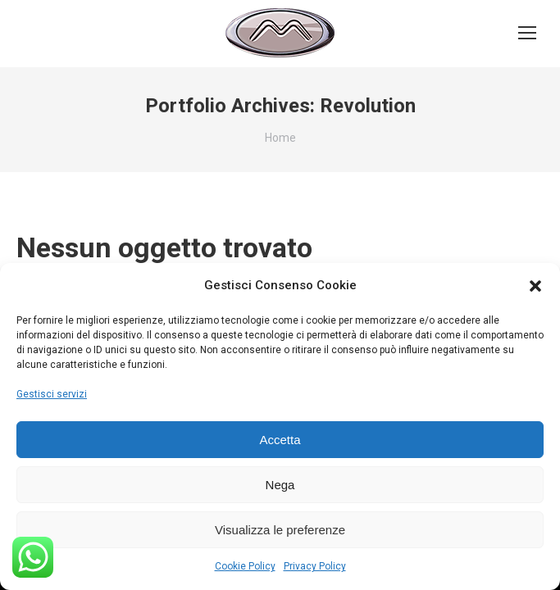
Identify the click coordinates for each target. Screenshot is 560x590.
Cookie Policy (245, 566)
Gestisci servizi (51, 394)
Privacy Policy (315, 566)
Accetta (279, 440)
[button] (535, 286)
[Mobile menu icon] (527, 32)
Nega (280, 485)
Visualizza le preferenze (280, 530)
